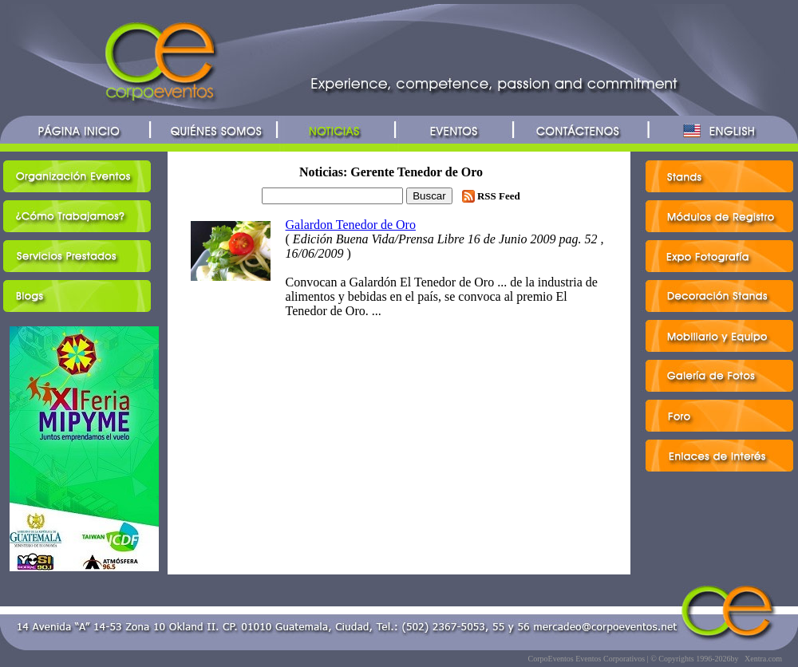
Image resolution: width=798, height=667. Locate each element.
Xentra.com (763, 658)
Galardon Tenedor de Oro (351, 224)
